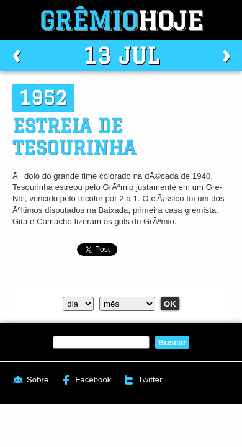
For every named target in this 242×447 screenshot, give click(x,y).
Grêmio (121, 20)
